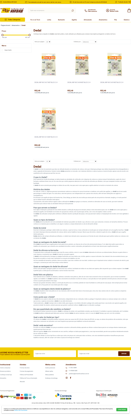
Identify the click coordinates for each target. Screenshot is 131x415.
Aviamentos (103, 20)
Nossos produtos (5, 371)
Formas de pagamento (26, 371)
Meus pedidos (49, 374)
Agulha (74, 20)
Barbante (61, 20)
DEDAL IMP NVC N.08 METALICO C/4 (78, 82)
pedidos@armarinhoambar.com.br (79, 373)
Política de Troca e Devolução (28, 378)
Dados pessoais (50, 368)
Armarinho (3, 378)
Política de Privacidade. (21, 410)
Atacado (22, 381)
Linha (49, 20)
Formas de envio (25, 368)
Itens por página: (40, 41)
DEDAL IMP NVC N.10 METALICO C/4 (45, 137)
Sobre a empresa (5, 368)
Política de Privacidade (26, 374)
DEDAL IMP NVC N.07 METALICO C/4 (45, 82)
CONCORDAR (122, 409)
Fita (115, 20)
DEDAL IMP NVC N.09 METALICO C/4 (111, 82)
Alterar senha (49, 371)
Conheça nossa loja (6, 374)
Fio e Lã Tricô (35, 20)
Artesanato (88, 20)
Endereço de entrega (51, 378)
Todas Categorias (14, 19)
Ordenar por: (77, 41)
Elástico (126, 20)
